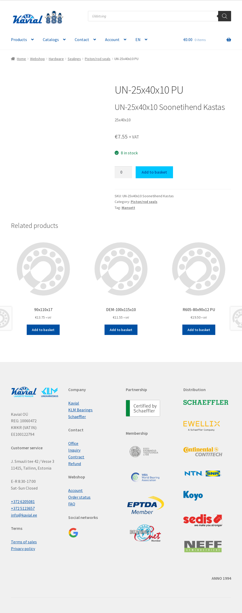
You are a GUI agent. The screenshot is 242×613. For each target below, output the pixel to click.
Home (21, 58)
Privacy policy (23, 548)
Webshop (37, 58)
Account (112, 39)
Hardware (56, 58)
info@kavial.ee (24, 515)
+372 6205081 (23, 501)
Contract (76, 456)
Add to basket (154, 172)
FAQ (71, 503)
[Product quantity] (123, 172)
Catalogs (51, 39)
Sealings (74, 58)
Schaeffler (77, 416)
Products (19, 39)
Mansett (128, 207)
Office (73, 443)
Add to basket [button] (43, 329)
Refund (74, 463)
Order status (79, 497)
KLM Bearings (80, 409)
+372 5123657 (23, 508)
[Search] (224, 16)
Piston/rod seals (97, 58)
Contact (82, 39)
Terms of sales (24, 541)
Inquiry (74, 450)
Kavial (73, 403)
